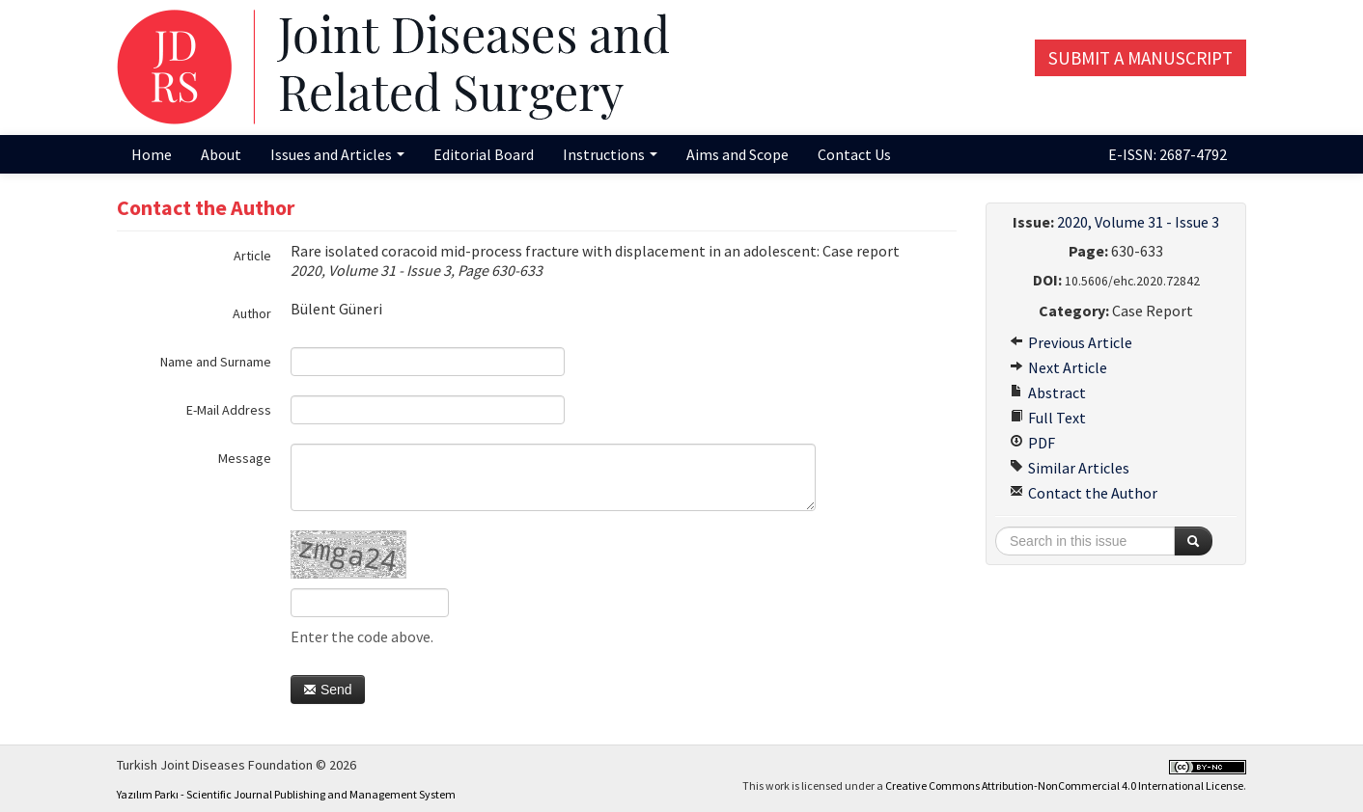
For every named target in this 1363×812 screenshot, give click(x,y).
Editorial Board (483, 154)
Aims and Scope (737, 154)
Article (252, 255)
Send (327, 689)
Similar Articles (1069, 467)
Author (252, 313)
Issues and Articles (337, 154)
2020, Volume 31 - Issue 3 (1138, 221)
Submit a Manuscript (1140, 57)
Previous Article (1071, 342)
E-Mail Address (228, 410)
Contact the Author (1083, 492)
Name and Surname (215, 361)
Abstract (1048, 392)
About (221, 154)
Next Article (1058, 367)
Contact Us (854, 154)
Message (244, 458)
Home (151, 154)
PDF (1032, 442)
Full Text (1048, 417)
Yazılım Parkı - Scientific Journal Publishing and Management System (286, 794)
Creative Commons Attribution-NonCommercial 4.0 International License (1064, 785)
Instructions (610, 154)
